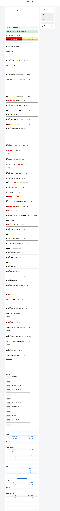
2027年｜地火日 (14, 480)
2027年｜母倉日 (14, 465)
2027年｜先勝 (14, 488)
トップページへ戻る (45, 508)
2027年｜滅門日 (30, 482)
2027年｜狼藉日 (14, 482)
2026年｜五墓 (14, 430)
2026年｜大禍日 (30, 434)
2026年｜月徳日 (30, 419)
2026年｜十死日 (14, 423)
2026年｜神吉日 (14, 417)
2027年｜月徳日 (30, 465)
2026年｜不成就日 (30, 425)
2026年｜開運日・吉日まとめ (22, 406)
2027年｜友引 (30, 488)
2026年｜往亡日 (14, 438)
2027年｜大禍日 (30, 480)
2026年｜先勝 (14, 442)
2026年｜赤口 (30, 446)
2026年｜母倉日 (14, 419)
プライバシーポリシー (51, 508)
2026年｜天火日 (30, 432)
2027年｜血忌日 (14, 478)
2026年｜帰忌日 (30, 430)
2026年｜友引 (30, 442)
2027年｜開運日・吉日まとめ (22, 452)
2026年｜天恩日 (30, 417)
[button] (53, 9)
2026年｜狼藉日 (14, 436)
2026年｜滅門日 (30, 436)
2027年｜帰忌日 (30, 476)
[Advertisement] (22, 19)
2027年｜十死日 (14, 469)
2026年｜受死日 (30, 423)
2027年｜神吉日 (14, 463)
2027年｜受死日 (30, 469)
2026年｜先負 (14, 444)
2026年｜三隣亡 (14, 425)
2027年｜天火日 (30, 478)
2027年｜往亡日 (14, 484)
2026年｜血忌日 (14, 432)
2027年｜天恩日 (30, 463)
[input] (47, 10)
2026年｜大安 (14, 446)
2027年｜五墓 (14, 476)
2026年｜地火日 (14, 434)
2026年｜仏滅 (30, 444)
